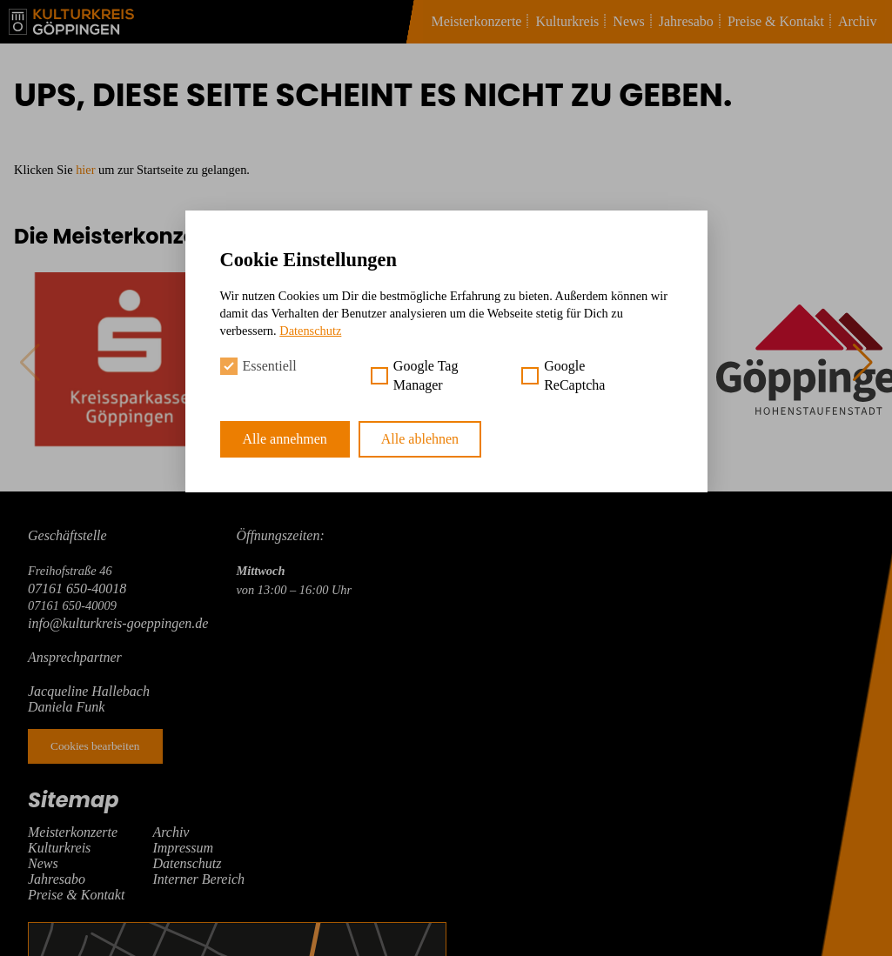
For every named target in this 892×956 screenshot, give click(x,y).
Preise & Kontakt (776, 21)
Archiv (857, 21)
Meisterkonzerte (477, 21)
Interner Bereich (198, 879)
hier (85, 170)
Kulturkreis (567, 21)
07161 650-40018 (77, 588)
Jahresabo (686, 21)
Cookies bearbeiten (95, 745)
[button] (862, 363)
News (628, 21)
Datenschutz (186, 863)
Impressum (182, 847)
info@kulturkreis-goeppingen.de (118, 623)
